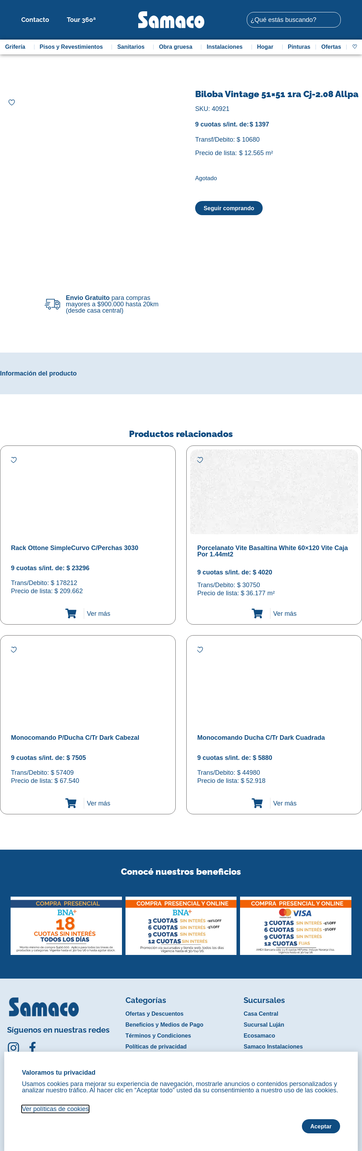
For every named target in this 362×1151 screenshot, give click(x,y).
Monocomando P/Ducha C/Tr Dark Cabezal (75, 737)
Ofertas (331, 47)
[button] (5, 920)
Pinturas (299, 47)
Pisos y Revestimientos (73, 47)
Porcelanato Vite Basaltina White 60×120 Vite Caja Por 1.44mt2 (272, 551)
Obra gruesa (177, 47)
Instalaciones (226, 47)
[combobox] (294, 20)
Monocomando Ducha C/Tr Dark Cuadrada (261, 737)
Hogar (267, 47)
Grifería (17, 47)
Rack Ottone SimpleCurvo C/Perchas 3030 (74, 547)
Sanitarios (132, 47)
